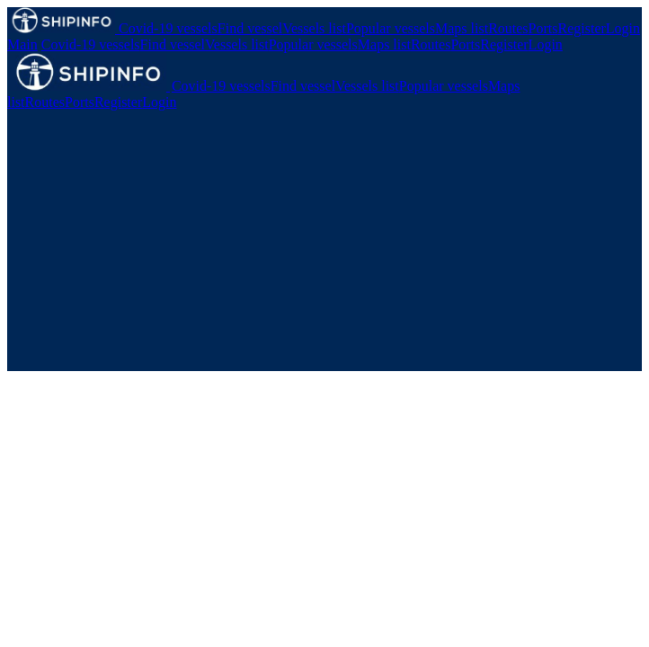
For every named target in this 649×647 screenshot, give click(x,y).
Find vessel (250, 28)
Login (623, 28)
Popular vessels (390, 28)
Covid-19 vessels (168, 28)
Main (22, 44)
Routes (508, 28)
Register (582, 28)
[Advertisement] (324, 245)
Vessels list (314, 28)
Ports (543, 28)
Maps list (461, 28)
